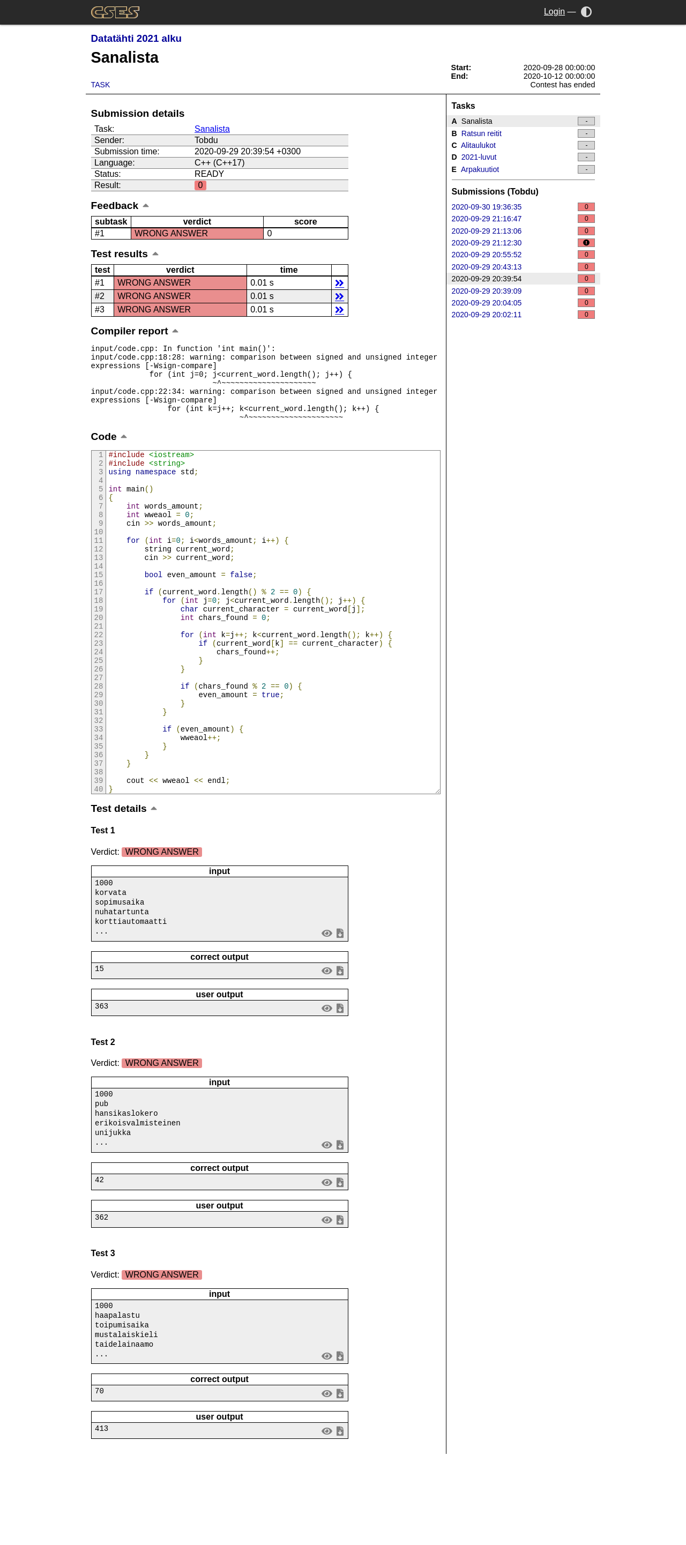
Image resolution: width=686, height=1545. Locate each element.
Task (100, 84)
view (326, 1014)
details (339, 282)
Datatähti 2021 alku (136, 38)
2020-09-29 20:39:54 (523, 278)
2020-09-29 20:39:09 (523, 291)
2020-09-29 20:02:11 (523, 314)
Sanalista (212, 128)
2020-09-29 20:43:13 (523, 267)
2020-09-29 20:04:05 (523, 302)
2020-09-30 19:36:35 (523, 207)
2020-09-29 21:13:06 (523, 231)
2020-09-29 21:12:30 (523, 242)
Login (554, 11)
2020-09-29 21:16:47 (523, 218)
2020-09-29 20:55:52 (523, 254)
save (339, 1014)
